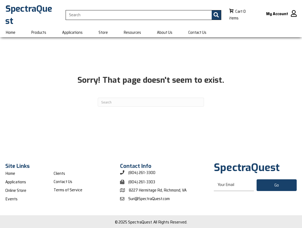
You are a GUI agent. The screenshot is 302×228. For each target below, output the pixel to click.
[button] (277, 185)
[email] (234, 185)
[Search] (151, 102)
